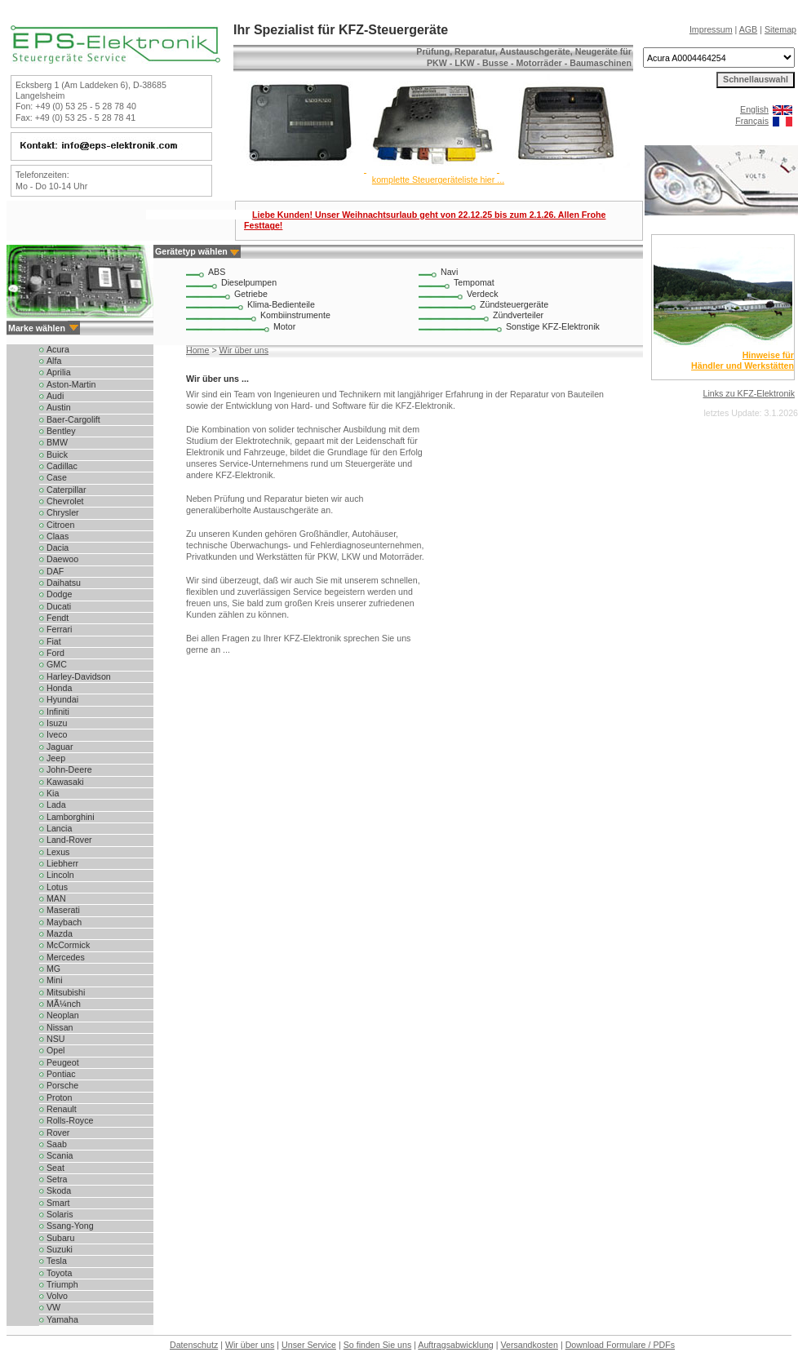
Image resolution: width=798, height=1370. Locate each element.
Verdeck (483, 294)
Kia (53, 793)
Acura (58, 349)
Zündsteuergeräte (514, 304)
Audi (55, 396)
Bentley (61, 431)
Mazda (60, 933)
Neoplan (63, 1015)
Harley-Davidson (79, 676)
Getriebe (251, 294)
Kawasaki (65, 782)
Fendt (58, 618)
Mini (55, 980)
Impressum (711, 29)
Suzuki (60, 1249)
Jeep (56, 758)
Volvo (57, 1296)
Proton (59, 1097)
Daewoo (62, 559)
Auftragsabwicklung (455, 1345)
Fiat (54, 641)
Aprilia (59, 372)
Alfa (54, 361)
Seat (55, 1168)
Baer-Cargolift (73, 419)
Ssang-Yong (70, 1225)
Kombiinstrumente (295, 315)
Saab (57, 1144)
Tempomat (474, 282)
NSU (56, 1039)
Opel (56, 1050)
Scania (60, 1155)
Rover (58, 1132)
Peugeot (63, 1062)
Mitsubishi (66, 992)
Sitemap (780, 29)
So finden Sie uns (378, 1345)
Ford (55, 653)
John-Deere (69, 769)
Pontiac (61, 1074)
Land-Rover (69, 840)
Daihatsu (64, 582)
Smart (58, 1203)
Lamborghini (71, 817)
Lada (56, 804)
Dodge (59, 594)
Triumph (62, 1284)
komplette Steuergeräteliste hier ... (438, 179)
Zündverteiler (518, 315)
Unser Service (309, 1345)
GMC (57, 664)
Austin (59, 407)
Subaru (60, 1238)
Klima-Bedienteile (281, 304)
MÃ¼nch (64, 1004)
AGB (748, 29)
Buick (57, 454)
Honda (59, 688)
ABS (216, 272)
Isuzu (57, 723)
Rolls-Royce (70, 1120)
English (754, 109)
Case (57, 477)
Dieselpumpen (249, 282)
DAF (55, 571)
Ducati (59, 606)
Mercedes (66, 957)
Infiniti (58, 711)
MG (53, 968)
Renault (62, 1109)
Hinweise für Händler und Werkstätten (742, 360)
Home (197, 350)
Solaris (60, 1214)
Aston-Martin (71, 384)
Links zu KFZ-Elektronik (749, 393)
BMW (57, 442)
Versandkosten (529, 1345)
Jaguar (60, 747)
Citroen (60, 525)
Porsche (62, 1085)
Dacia (58, 547)
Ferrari (59, 629)
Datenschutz (194, 1345)
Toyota (59, 1273)
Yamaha (62, 1319)
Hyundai (62, 699)
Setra (57, 1179)
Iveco (57, 734)
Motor (284, 326)
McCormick (68, 945)
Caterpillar (66, 489)
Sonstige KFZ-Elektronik (553, 326)
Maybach (64, 922)
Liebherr (62, 863)
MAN (56, 898)
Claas (58, 536)
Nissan (60, 1027)
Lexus (58, 852)
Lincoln (60, 875)
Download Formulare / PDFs (620, 1345)
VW (53, 1307)
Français (752, 121)
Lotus (57, 887)
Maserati (63, 910)
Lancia (59, 828)
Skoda (59, 1190)
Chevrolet (65, 501)
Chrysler (63, 512)
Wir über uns (243, 350)
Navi (449, 272)
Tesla (57, 1261)
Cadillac (62, 466)
